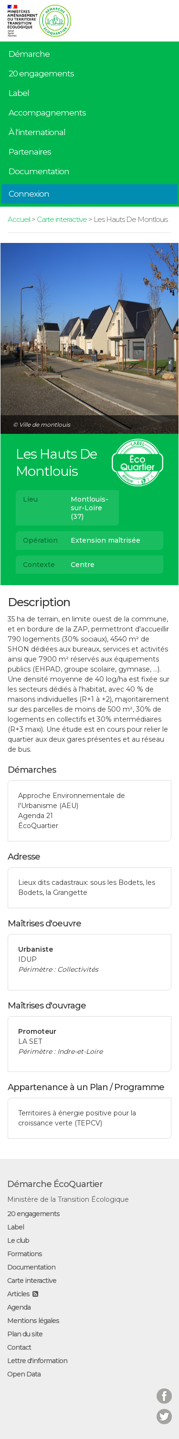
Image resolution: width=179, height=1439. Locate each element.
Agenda (19, 1307)
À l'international (37, 132)
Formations (24, 1254)
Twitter (164, 1410)
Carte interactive (62, 219)
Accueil (19, 219)
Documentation (39, 171)
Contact (19, 1347)
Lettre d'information (37, 1360)
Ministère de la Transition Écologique (68, 1199)
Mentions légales (33, 1320)
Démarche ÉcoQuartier (55, 1184)
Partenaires (30, 152)
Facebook (164, 1390)
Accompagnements (47, 112)
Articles (18, 1294)
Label (19, 93)
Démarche (29, 54)
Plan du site (24, 1334)
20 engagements (41, 73)
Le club (18, 1240)
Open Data (24, 1374)
